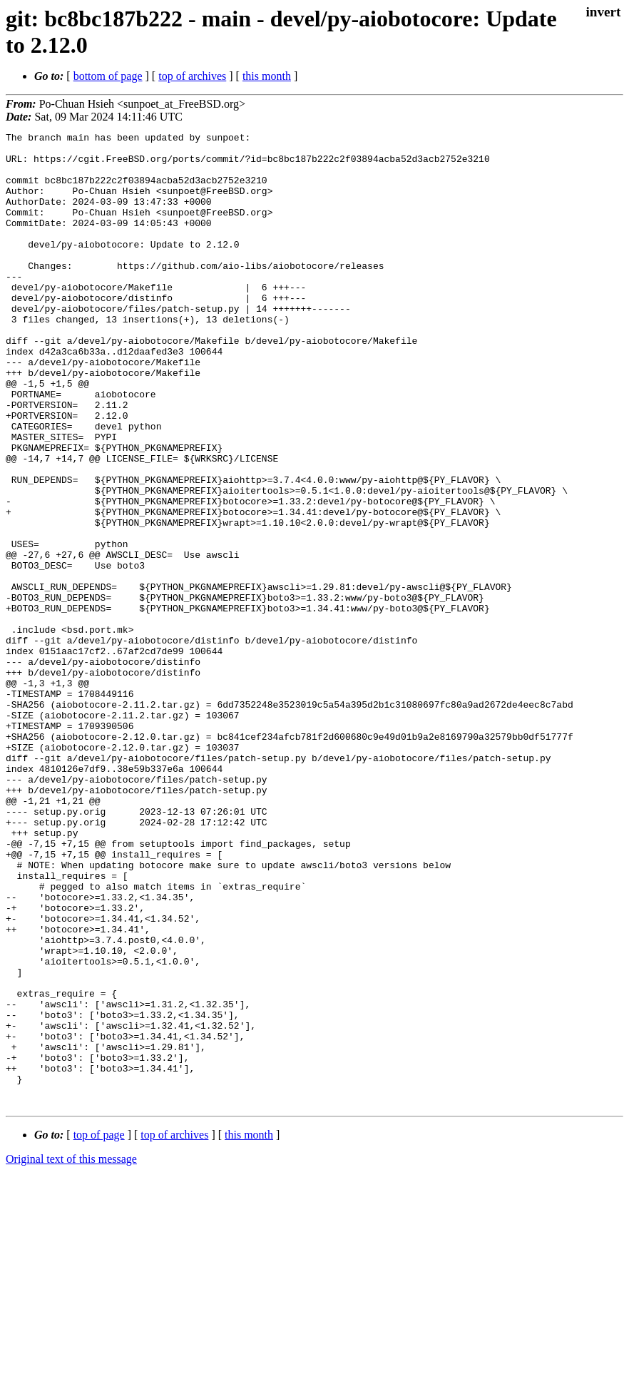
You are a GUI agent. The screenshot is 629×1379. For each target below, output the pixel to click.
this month (266, 76)
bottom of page (108, 76)
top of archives (192, 76)
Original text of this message (71, 1354)
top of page (99, 1329)
